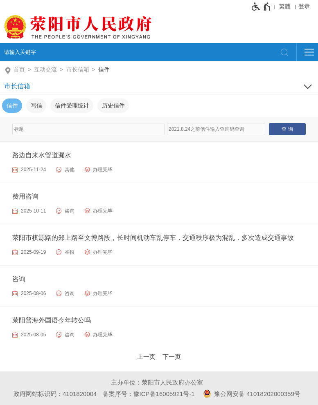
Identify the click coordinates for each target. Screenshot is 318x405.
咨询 (18, 278)
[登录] (306, 6)
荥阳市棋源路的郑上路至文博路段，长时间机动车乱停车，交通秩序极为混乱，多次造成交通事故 (153, 237)
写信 (36, 105)
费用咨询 (25, 196)
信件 (104, 69)
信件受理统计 (72, 105)
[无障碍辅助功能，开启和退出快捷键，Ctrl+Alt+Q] (261, 6)
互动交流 (45, 69)
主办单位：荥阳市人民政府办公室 (157, 382)
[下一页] (171, 357)
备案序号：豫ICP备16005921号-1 (149, 393)
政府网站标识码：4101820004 (55, 393)
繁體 (285, 6)
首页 (19, 69)
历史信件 (113, 105)
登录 (304, 6)
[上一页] (146, 357)
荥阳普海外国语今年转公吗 (51, 320)
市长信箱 (77, 69)
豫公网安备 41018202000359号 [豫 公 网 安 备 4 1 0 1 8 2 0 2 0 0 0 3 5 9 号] (250, 393)
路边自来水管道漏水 (41, 155)
